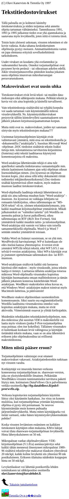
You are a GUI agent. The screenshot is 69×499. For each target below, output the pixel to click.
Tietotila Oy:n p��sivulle (21, 495)
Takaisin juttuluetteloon (19, 484)
